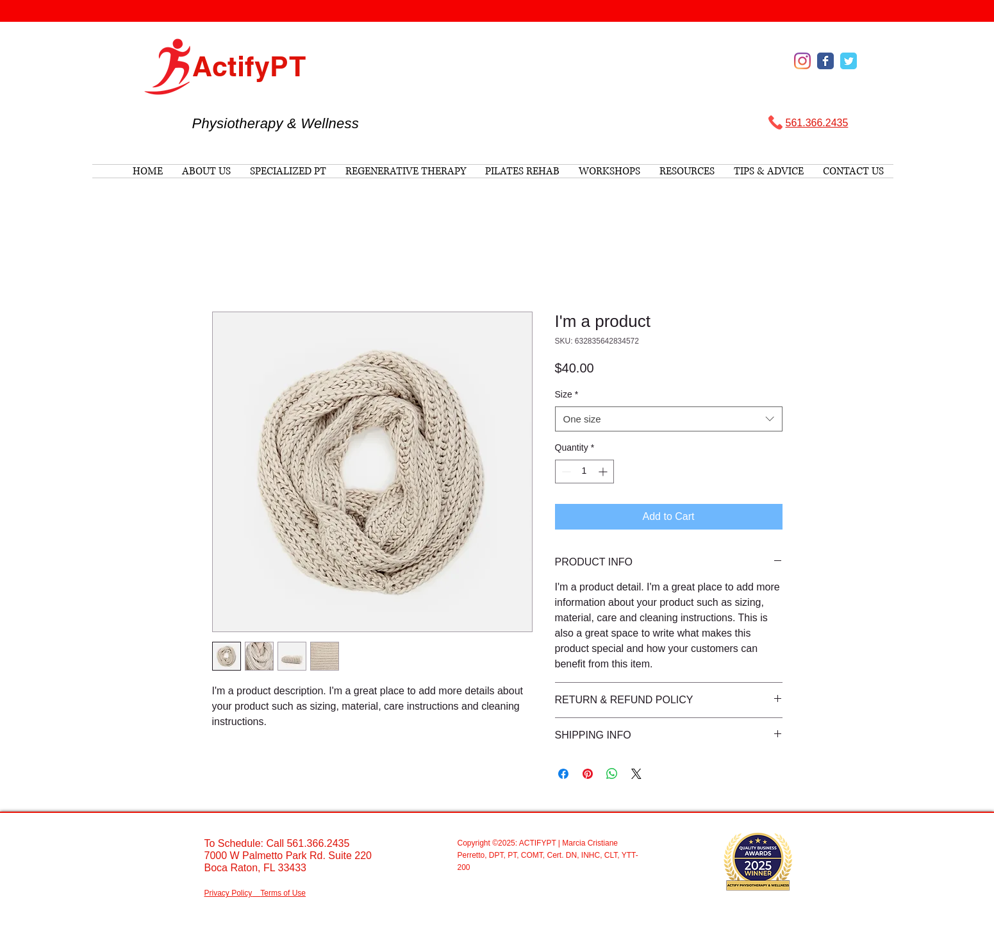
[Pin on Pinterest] (587, 773)
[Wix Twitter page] (848, 61)
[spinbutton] (584, 471)
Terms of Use (283, 893)
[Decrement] (565, 471)
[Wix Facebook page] (825, 61)
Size (567, 394)
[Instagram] (802, 61)
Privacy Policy (228, 893)
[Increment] (604, 471)
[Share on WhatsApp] (612, 773)
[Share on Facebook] (563, 773)
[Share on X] (636, 773)
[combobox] (669, 418)
